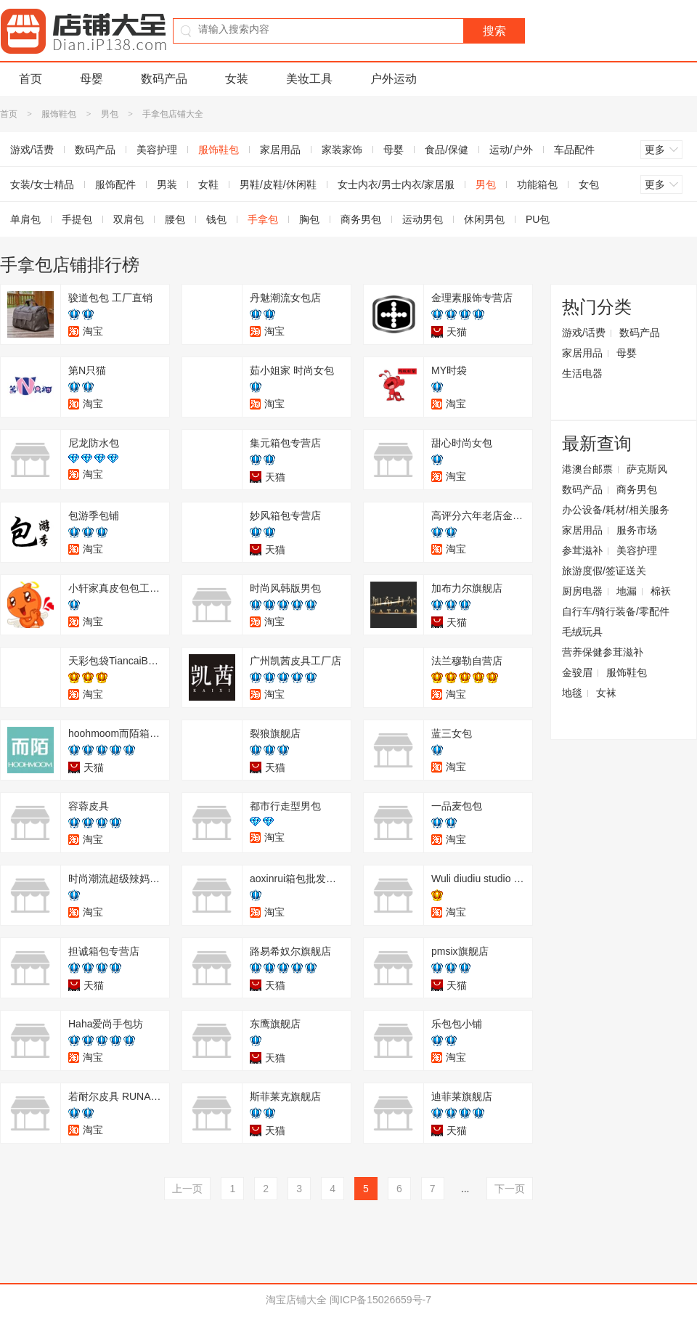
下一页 (509, 1188)
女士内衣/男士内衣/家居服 (396, 184)
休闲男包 (484, 219)
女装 (236, 79)
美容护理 (156, 149)
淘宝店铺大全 (296, 1299)
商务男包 (361, 219)
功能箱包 (537, 184)
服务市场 (636, 530)
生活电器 (582, 373)
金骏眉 (577, 672)
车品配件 (574, 149)
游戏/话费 (584, 332)
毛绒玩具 (582, 631)
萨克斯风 (647, 469)
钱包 (216, 219)
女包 (589, 184)
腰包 (175, 219)
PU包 (538, 219)
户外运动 (393, 79)
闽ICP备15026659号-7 (380, 1299)
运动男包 (422, 219)
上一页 (187, 1188)
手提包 (77, 219)
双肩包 (128, 219)
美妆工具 (309, 79)
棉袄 (661, 591)
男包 (109, 114)
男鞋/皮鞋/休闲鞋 (278, 184)
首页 (30, 79)
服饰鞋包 (58, 114)
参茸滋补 (582, 550)
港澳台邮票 (587, 469)
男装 (167, 184)
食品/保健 (446, 149)
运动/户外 (511, 149)
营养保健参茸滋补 (602, 652)
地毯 (572, 692)
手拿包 (263, 219)
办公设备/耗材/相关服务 (615, 510)
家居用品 (280, 149)
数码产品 (164, 79)
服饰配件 (115, 184)
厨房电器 (582, 591)
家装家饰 (342, 149)
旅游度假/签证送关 (604, 571)
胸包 (309, 219)
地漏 (626, 591)
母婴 (91, 79)
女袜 (606, 692)
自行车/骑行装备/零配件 (615, 611)
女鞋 (208, 184)
